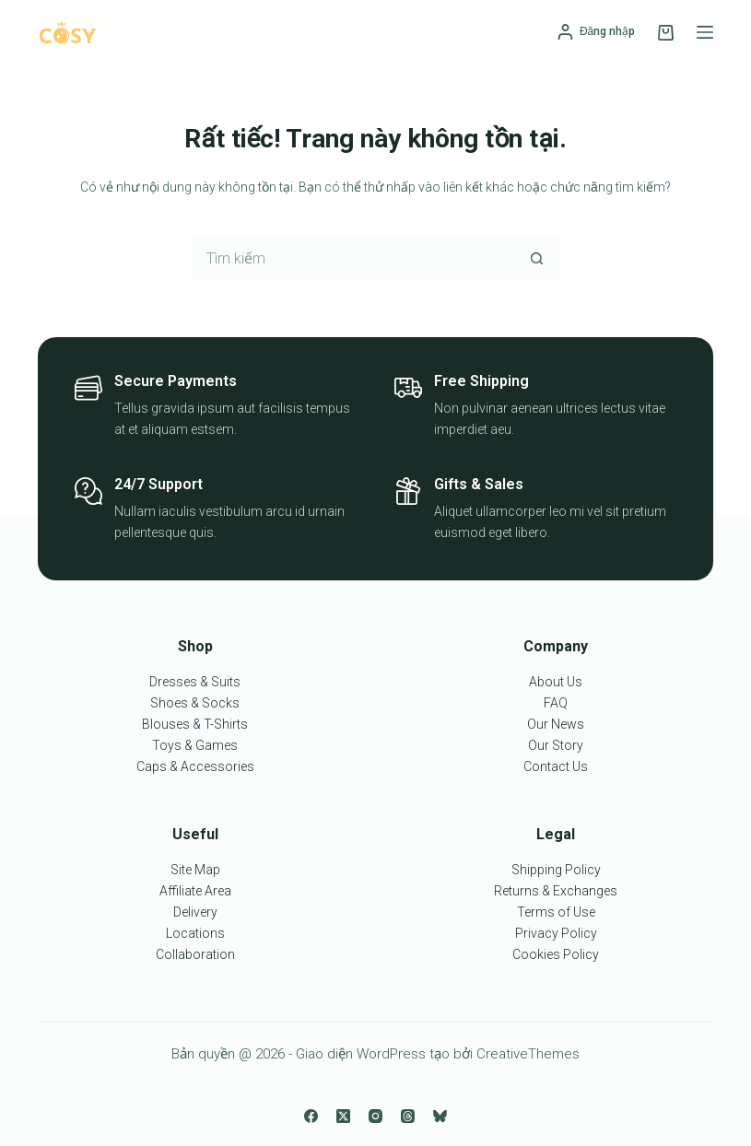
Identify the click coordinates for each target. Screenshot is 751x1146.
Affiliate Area (195, 890)
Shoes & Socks (195, 703)
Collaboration (195, 954)
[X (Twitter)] (343, 1116)
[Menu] (705, 32)
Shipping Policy (556, 869)
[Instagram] (375, 1116)
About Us (555, 681)
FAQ (556, 703)
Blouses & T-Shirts (195, 724)
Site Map (195, 869)
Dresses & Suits (195, 681)
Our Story (555, 745)
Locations (195, 933)
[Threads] (408, 1116)
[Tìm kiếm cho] (353, 258)
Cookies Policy (555, 954)
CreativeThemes (528, 1054)
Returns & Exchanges (555, 890)
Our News (555, 724)
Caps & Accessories (195, 766)
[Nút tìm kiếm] (537, 258)
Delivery (195, 912)
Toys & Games (195, 745)
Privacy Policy (556, 933)
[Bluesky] (440, 1116)
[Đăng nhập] (596, 32)
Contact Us (555, 766)
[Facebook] (311, 1116)
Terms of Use (556, 912)
